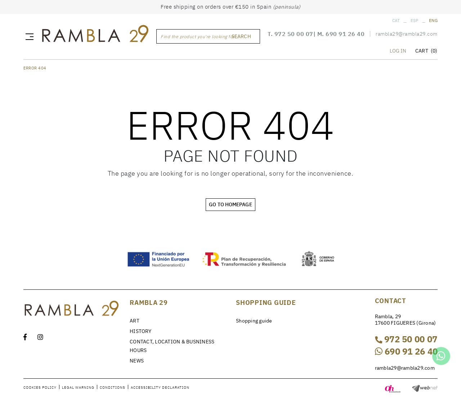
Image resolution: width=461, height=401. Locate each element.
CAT (396, 20)
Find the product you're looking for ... (200, 36)
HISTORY (140, 331)
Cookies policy (40, 387)
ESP (415, 20)
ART (134, 320)
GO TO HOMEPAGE (230, 204)
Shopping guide (254, 320)
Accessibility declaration (160, 387)
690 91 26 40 (345, 33)
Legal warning (78, 387)
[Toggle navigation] (28, 36)
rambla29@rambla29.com (407, 34)
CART (426, 51)
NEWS (137, 360)
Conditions (112, 387)
